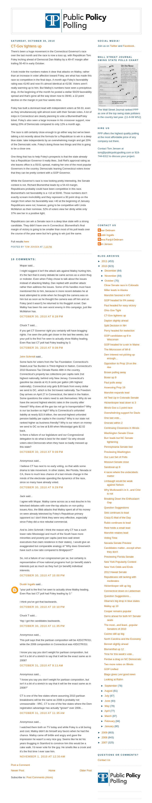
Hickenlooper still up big (117, 585)
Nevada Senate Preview (117, 542)
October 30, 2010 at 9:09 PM (41, 451)
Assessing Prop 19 (114, 387)
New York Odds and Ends (118, 566)
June (108, 700)
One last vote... (112, 417)
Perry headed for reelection (119, 330)
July (107, 695)
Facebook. (129, 45)
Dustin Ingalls (27, 584)
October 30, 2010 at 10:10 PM (42, 606)
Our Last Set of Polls (115, 457)
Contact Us (104, 760)
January (109, 726)
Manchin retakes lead (116, 532)
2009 (105, 732)
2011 (105, 261)
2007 (105, 742)
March (108, 716)
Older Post (86, 770)
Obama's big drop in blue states (122, 600)
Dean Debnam (107, 230)
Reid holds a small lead (117, 527)
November (111, 275)
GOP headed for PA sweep (119, 300)
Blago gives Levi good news (119, 674)
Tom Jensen (105, 244)
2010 (105, 266)
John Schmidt (27, 356)
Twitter (113, 45)
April (107, 710)
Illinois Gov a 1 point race (118, 407)
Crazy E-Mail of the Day (117, 517)
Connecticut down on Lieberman (122, 590)
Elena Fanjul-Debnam (111, 239)
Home (51, 770)
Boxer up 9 (110, 377)
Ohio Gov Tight (112, 310)
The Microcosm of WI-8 (117, 349)
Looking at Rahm (113, 679)
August (108, 690)
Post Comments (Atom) (39, 777)
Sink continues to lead (116, 512)
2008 (105, 737)
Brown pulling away (115, 372)
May (107, 705)
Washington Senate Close (118, 433)
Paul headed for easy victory (120, 305)
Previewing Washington (117, 451)
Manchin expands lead (117, 392)
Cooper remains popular (117, 611)
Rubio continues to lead (117, 522)
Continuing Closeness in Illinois (121, 427)
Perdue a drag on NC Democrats (122, 659)
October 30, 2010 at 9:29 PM (41, 487)
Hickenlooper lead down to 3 (120, 402)
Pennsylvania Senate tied (118, 446)
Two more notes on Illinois (118, 664)
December (111, 270)
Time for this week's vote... (119, 654)
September (111, 685)
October (109, 280)
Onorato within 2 (113, 422)
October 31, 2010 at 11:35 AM (42, 713)
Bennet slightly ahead (116, 644)
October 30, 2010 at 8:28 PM (41, 316)
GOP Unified (111, 669)
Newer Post (17, 770)
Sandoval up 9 (112, 467)
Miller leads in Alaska (116, 290)
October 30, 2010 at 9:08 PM (41, 347)
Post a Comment (20, 764)
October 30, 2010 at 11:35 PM (42, 625)
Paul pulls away (113, 382)
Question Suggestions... (117, 596)
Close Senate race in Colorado (121, 285)
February (110, 721)
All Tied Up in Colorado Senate (121, 397)
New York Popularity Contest (120, 561)
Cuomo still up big (114, 633)
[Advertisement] (122, 190)
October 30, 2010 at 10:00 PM (42, 575)
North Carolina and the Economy (122, 638)
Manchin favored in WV (117, 295)
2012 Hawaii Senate (115, 572)
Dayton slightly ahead (116, 320)
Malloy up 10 (111, 606)
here (26, 241)
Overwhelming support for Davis (122, 412)
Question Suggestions (116, 507)
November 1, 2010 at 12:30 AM (42, 756)
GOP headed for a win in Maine (121, 344)
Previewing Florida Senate (119, 556)
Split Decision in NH (115, 325)
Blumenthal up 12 (114, 649)
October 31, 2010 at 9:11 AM (41, 665)
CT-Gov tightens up (115, 315)
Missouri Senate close (116, 461)
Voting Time (110, 537)
